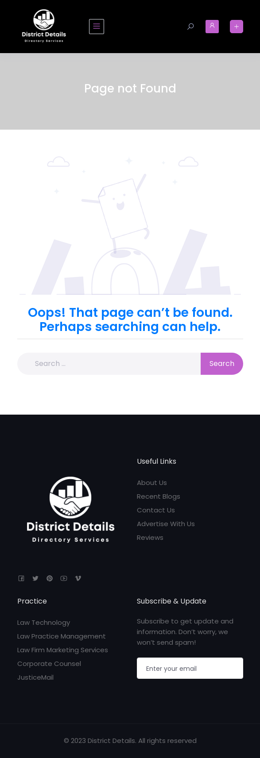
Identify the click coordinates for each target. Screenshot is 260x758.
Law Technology (43, 622)
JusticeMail (35, 677)
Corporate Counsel (49, 663)
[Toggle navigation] (96, 26)
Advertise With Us (166, 523)
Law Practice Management (61, 636)
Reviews (150, 537)
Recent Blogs (158, 496)
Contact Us (156, 510)
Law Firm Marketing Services (62, 649)
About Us (152, 482)
